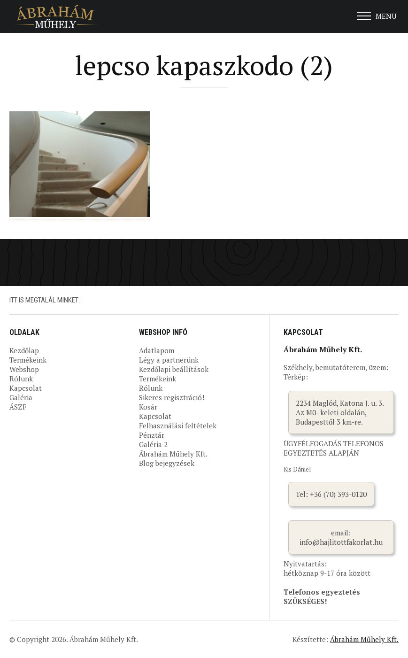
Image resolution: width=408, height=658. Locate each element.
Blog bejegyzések (166, 463)
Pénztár (151, 435)
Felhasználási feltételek (177, 425)
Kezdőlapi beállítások (173, 369)
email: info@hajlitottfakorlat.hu (341, 537)
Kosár (148, 406)
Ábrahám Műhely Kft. (173, 453)
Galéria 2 (153, 444)
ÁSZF (17, 406)
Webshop (24, 369)
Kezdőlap (24, 350)
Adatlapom (156, 350)
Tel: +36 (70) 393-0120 (331, 494)
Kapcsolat (25, 388)
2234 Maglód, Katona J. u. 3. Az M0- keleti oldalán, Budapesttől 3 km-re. (340, 412)
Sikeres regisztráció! (171, 397)
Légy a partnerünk (169, 359)
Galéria (20, 397)
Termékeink (27, 359)
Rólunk (21, 378)
